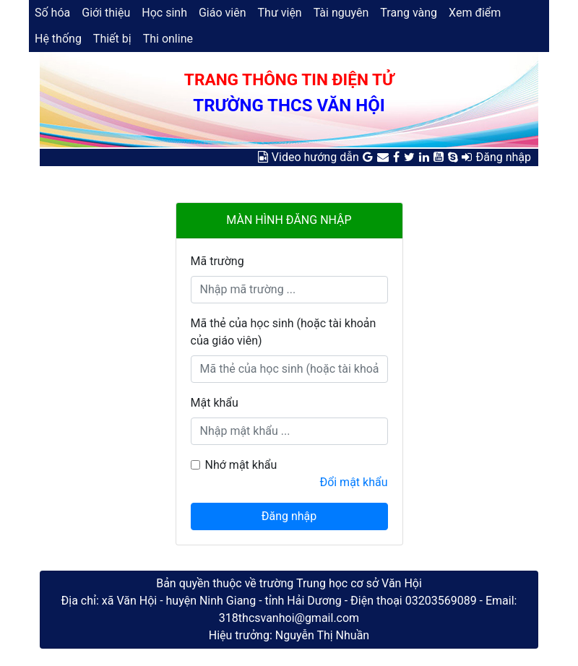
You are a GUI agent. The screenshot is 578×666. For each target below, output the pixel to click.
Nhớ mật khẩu (241, 465)
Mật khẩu (214, 403)
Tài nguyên (341, 13)
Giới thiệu (106, 13)
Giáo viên (222, 13)
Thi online (168, 39)
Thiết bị (112, 39)
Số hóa (52, 13)
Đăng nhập (503, 157)
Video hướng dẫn (315, 157)
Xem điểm (475, 13)
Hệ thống (58, 39)
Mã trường (217, 261)
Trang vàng (408, 13)
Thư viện (280, 13)
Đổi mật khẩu (353, 482)
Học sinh (164, 13)
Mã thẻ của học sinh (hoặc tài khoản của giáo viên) (283, 331)
